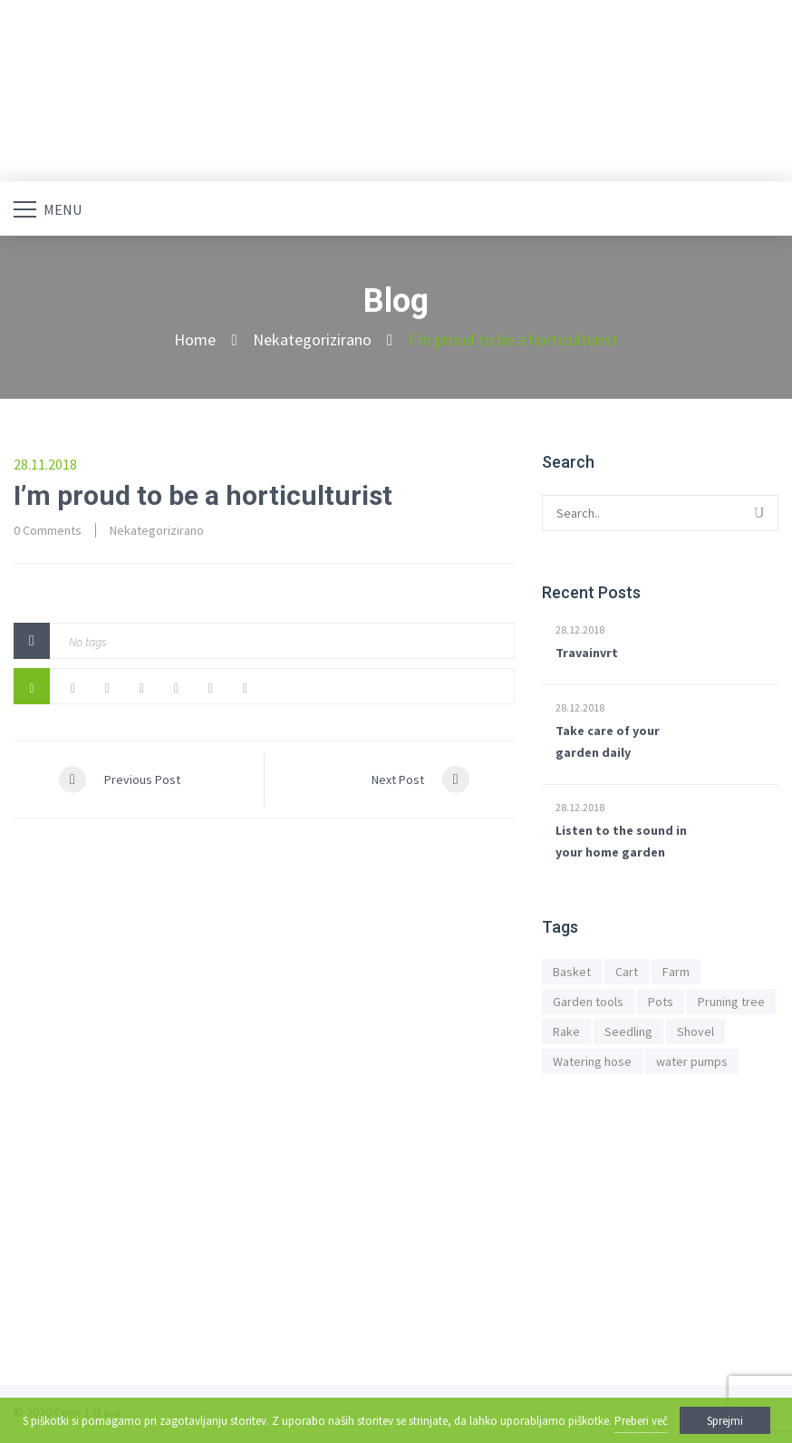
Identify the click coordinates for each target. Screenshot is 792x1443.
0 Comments (48, 530)
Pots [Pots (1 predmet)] (660, 1001)
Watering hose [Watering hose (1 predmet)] (592, 1061)
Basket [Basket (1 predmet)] (572, 972)
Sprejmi (725, 1420)
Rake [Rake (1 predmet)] (566, 1031)
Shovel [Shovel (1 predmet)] (695, 1031)
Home (195, 339)
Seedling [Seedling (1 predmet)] (628, 1031)
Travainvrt (586, 652)
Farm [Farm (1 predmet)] (676, 972)
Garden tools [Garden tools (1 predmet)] (588, 1001)
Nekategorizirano (312, 339)
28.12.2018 (579, 629)
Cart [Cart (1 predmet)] (626, 972)
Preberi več (641, 1420)
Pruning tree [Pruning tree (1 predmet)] (731, 1001)
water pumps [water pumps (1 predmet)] (692, 1061)
